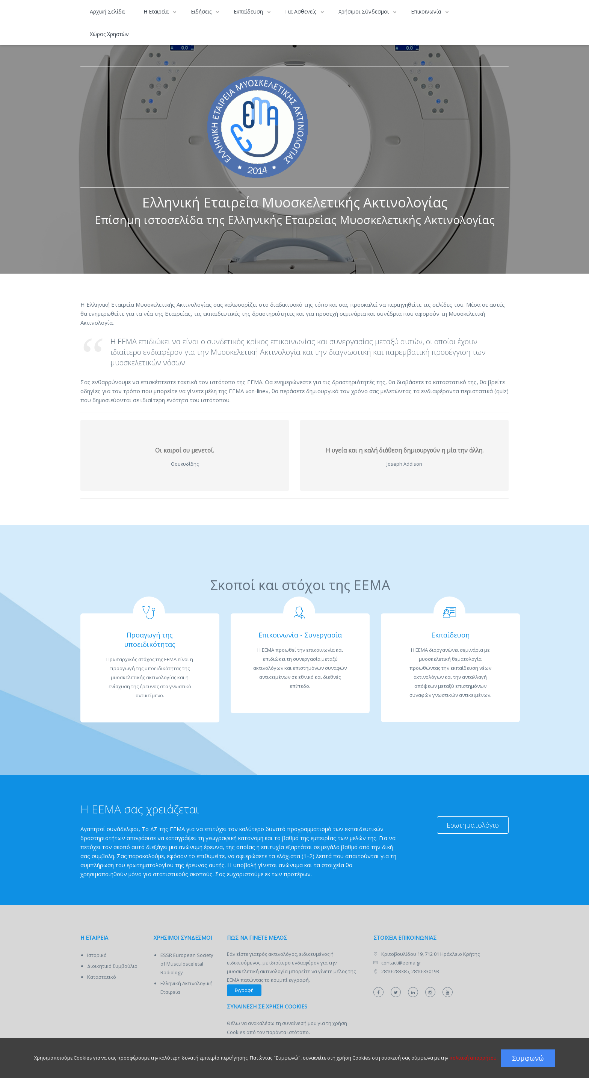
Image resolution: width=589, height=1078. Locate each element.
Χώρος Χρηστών (109, 34)
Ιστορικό (97, 955)
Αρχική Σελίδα (107, 11)
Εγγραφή (244, 990)
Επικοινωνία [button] (427, 11)
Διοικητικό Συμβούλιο (112, 966)
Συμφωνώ (528, 1058)
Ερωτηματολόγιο (473, 825)
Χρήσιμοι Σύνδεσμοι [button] (364, 11)
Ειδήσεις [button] (202, 11)
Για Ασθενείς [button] (301, 11)
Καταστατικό (101, 977)
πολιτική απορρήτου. (473, 1057)
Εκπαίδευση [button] (249, 11)
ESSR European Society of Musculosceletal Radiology (186, 964)
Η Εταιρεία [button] (156, 11)
